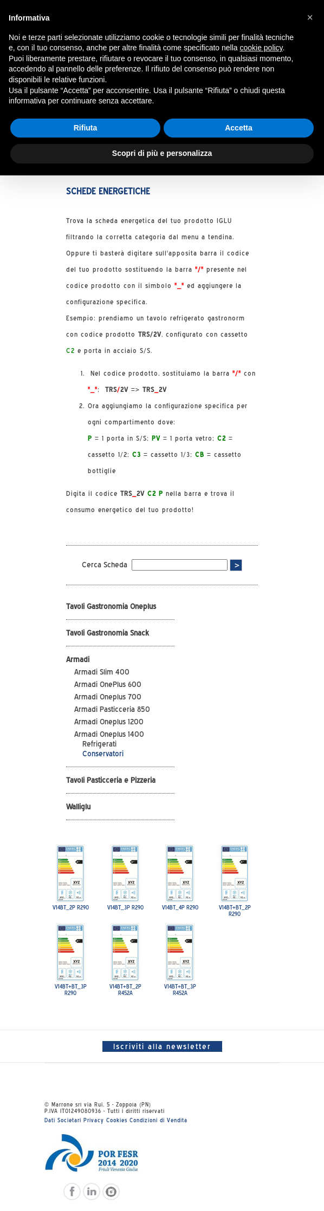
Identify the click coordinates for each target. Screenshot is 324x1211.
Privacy (93, 1120)
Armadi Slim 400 (101, 671)
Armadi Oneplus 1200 (109, 721)
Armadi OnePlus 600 (107, 684)
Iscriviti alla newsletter (162, 1046)
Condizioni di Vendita (158, 1120)
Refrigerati (99, 743)
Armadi (77, 659)
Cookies (116, 1120)
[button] (310, 17)
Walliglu (78, 806)
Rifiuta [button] (86, 127)
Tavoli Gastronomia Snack (107, 633)
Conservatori (103, 753)
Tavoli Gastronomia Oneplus (111, 606)
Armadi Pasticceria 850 (112, 709)
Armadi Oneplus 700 (107, 696)
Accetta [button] (238, 127)
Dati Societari (62, 1120)
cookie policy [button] (260, 47)
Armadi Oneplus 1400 (109, 734)
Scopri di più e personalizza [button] (162, 153)
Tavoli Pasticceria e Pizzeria (110, 780)
